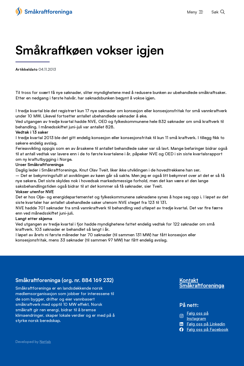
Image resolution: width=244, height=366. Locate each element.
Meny (192, 11)
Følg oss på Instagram (197, 316)
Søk (215, 11)
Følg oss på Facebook (207, 329)
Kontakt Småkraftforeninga (201, 282)
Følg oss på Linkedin (206, 323)
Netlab (45, 341)
